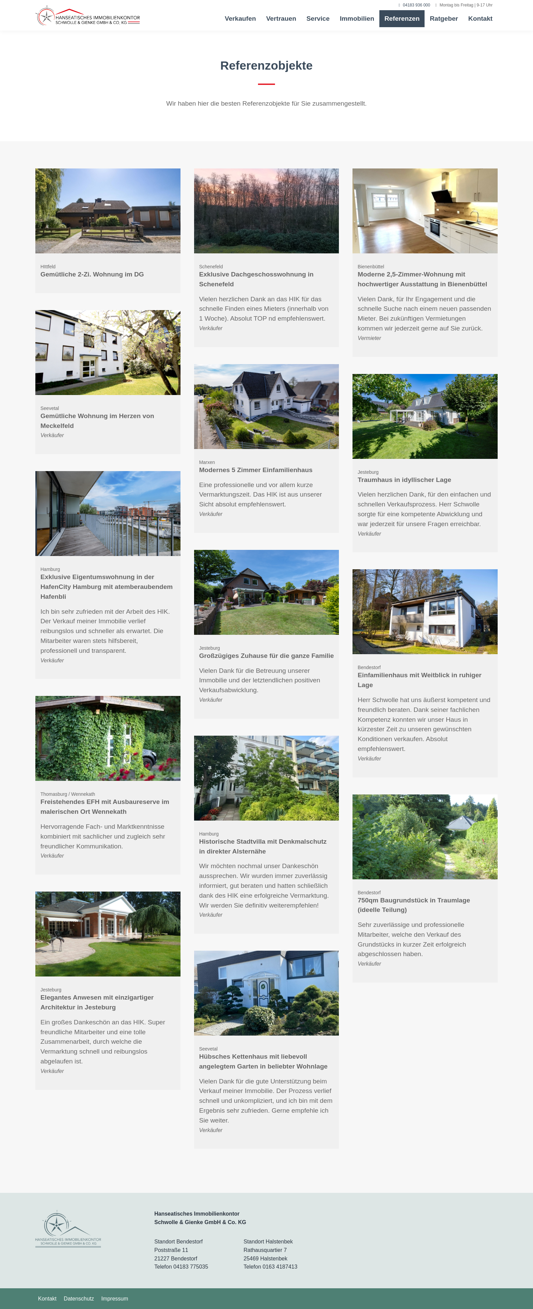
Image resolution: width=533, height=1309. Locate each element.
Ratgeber (444, 18)
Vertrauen (281, 18)
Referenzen (401, 18)
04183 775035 (190, 1267)
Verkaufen (240, 18)
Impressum (114, 1299)
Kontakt (480, 18)
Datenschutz (79, 1299)
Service (317, 18)
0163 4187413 (280, 1267)
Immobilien (357, 18)
